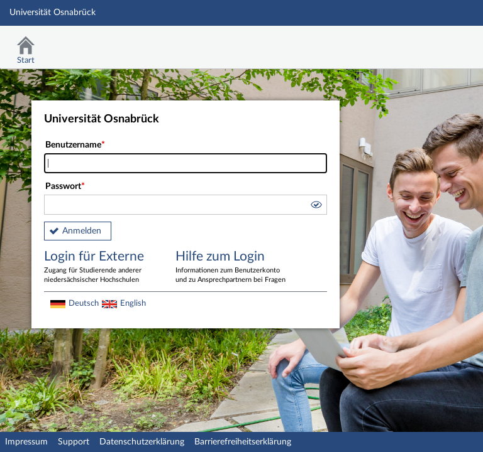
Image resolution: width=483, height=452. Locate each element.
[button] (316, 206)
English (133, 303)
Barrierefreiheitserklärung (242, 442)
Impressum (26, 442)
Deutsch (84, 303)
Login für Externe (100, 267)
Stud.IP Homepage (434, 42)
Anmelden (81, 231)
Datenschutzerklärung (141, 442)
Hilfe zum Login (232, 267)
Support (73, 442)
